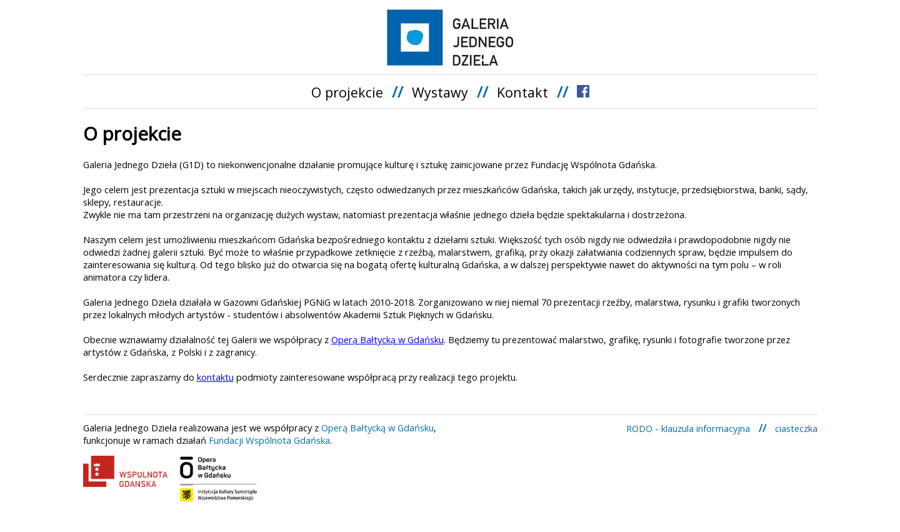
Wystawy (440, 92)
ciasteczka (796, 428)
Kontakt (522, 92)
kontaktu (215, 377)
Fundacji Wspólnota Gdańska (269, 440)
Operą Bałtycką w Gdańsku (387, 339)
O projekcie (347, 92)
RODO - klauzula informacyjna (688, 428)
